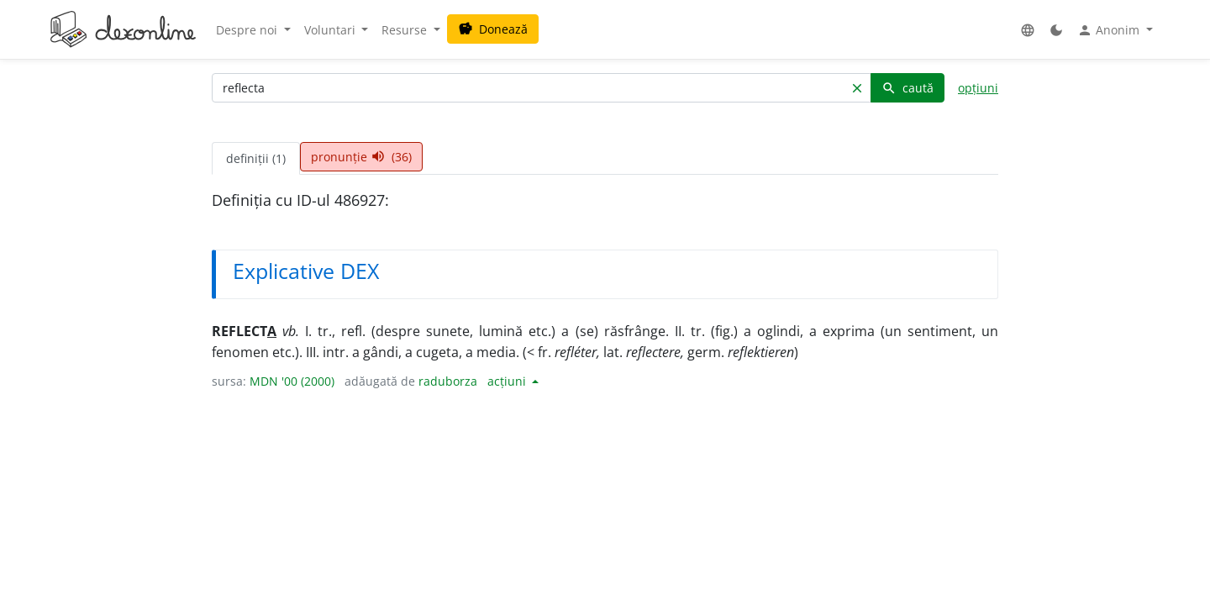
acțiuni (508, 381)
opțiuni (978, 88)
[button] (1027, 29)
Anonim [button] (1110, 30)
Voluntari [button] (331, 30)
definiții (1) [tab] (256, 158)
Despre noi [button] (248, 30)
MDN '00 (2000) (292, 381)
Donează (493, 29)
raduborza (447, 381)
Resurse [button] (405, 30)
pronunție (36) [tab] (361, 157)
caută (907, 88)
